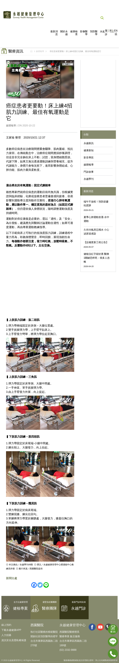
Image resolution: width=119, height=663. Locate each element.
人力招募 (6, 635)
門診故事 (89, 171)
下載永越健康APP (11, 630)
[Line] (46, 585)
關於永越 (64, 33)
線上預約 (6, 625)
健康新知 (89, 150)
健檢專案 (20, 608)
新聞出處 (11, 578)
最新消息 (54, 33)
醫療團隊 (49, 608)
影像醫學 (84, 33)
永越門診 (103, 33)
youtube (100, 627)
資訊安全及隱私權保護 (13, 640)
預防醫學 (93, 33)
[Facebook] (34, 585)
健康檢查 (74, 33)
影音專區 (89, 157)
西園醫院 (37, 625)
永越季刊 (89, 179)
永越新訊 (89, 143)
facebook (92, 627)
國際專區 (113, 33)
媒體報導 (40, 51)
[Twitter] (40, 585)
